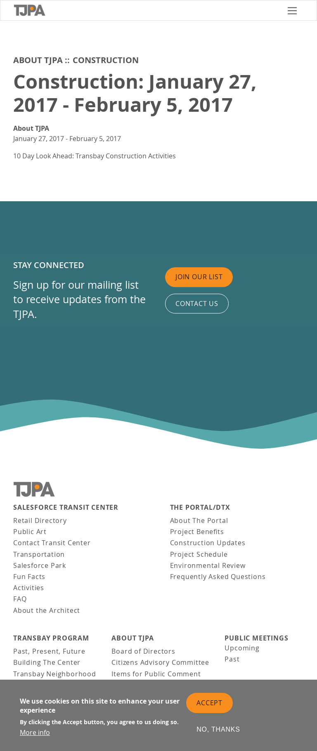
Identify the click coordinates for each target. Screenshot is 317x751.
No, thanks (218, 734)
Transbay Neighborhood (54, 673)
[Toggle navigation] (292, 10)
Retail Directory (40, 520)
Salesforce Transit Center (65, 507)
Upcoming (242, 647)
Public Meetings (256, 638)
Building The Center (46, 662)
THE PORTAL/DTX (200, 507)
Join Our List (198, 276)
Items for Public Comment (156, 673)
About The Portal (199, 520)
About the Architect (46, 610)
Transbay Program (51, 638)
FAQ (19, 598)
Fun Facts (29, 576)
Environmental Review (208, 565)
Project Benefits (197, 531)
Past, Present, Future (49, 651)
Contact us (196, 303)
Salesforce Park (39, 565)
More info (35, 737)
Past (232, 659)
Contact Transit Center (52, 542)
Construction (106, 60)
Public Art (30, 531)
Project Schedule (199, 554)
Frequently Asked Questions (218, 576)
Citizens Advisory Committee (160, 662)
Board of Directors (143, 651)
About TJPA (38, 60)
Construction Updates (208, 542)
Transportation (39, 554)
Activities (28, 587)
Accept (209, 707)
